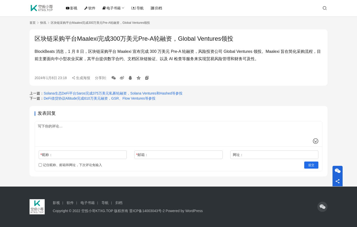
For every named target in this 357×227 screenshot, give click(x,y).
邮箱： (142, 155)
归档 (156, 8)
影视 (71, 8)
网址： (238, 155)
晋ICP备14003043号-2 (147, 211)
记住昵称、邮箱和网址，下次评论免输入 (70, 165)
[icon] (322, 207)
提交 (311, 165)
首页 (33, 23)
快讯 (43, 23)
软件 (89, 8)
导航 (137, 8)
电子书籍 (112, 8)
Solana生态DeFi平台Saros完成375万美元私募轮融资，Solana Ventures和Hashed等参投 (113, 93)
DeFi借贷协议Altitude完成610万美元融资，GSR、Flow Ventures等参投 (100, 98)
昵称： (46, 155)
